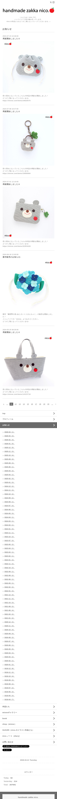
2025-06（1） (9, 467)
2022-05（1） (9, 583)
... (7, 404)
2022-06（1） (9, 579)
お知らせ (6, 425)
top (3, 413)
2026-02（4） (9, 440)
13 (20, 404)
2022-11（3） (9, 564)
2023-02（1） (9, 556)
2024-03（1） (9, 521)
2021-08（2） (9, 606)
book (4, 718)
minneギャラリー (9, 712)
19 (44, 404)
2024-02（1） (9, 525)
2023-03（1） (9, 552)
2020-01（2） (9, 665)
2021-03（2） (9, 614)
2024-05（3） (9, 513)
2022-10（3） (9, 568)
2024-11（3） (9, 490)
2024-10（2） (9, 494)
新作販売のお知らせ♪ (12, 257)
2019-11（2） (9, 672)
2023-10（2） (9, 537)
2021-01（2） (9, 618)
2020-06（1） (9, 645)
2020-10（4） (9, 630)
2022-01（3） (9, 591)
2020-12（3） (9, 622)
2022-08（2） (9, 575)
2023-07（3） (9, 540)
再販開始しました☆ (11, 39)
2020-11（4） (9, 626)
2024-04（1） (9, 517)
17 (36, 404)
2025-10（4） (9, 455)
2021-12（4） (9, 595)
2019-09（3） (9, 680)
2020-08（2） (9, 637)
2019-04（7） (9, 699)
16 (32, 404)
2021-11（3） (9, 599)
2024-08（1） (9, 502)
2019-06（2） (9, 692)
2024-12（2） (9, 486)
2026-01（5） (9, 444)
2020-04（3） (9, 653)
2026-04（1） (9, 432)
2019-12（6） (9, 668)
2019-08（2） (9, 684)
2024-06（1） (9, 509)
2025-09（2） (9, 459)
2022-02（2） (9, 587)
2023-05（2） (9, 544)
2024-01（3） (9, 529)
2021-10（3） (9, 602)
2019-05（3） (9, 696)
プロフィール (7, 419)
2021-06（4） (9, 610)
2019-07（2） (9, 688)
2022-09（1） (9, 571)
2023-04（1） (9, 548)
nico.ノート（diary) (11, 736)
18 (40, 404)
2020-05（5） (9, 649)
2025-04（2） (9, 471)
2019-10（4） (9, 676)
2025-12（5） (9, 447)
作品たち (6, 707)
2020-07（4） (9, 641)
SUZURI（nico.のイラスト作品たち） (18, 730)
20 (48, 404)
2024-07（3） (9, 506)
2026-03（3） (9, 436)
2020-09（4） (9, 633)
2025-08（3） (9, 463)
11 (11, 404)
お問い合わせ (7, 742)
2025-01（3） (9, 482)
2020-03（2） (9, 657)
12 (16, 404)
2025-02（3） (9, 478)
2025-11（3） (9, 451)
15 (28, 404)
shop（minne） (9, 724)
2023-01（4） (9, 560)
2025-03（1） (9, 475)
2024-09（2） (9, 498)
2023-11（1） (9, 533)
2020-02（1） (9, 661)
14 (24, 404)
